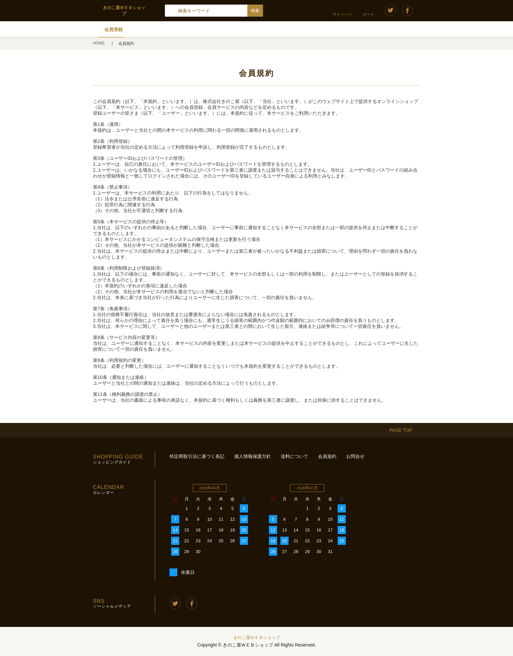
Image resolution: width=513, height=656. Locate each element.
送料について (294, 456)
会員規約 (327, 456)
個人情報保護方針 (252, 456)
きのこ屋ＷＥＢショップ (256, 637)
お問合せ (355, 456)
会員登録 (113, 29)
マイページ (342, 14)
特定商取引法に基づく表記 (196, 456)
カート (368, 14)
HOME (99, 43)
